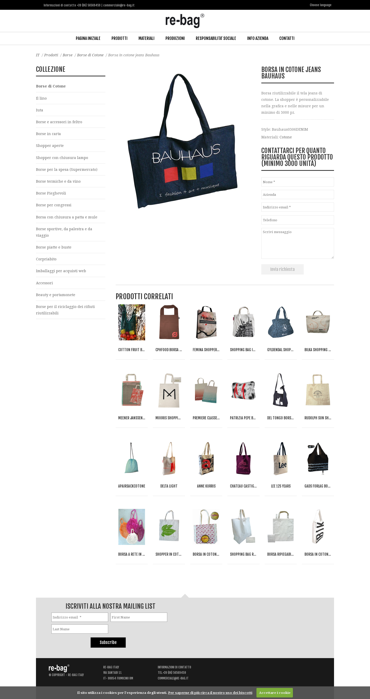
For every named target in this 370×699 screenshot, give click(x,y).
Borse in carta (48, 133)
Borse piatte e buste (53, 247)
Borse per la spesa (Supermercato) (66, 169)
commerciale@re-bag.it (173, 678)
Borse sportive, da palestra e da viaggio (64, 232)
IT (38, 54)
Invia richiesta (282, 269)
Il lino (41, 98)
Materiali (146, 38)
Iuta (39, 110)
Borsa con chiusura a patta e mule (66, 217)
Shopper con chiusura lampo (62, 157)
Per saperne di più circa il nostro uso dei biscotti (210, 692)
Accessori (44, 282)
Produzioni (175, 38)
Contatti (286, 38)
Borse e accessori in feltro (59, 121)
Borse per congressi (53, 204)
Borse (67, 54)
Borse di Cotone (90, 54)
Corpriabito (46, 258)
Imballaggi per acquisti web (61, 270)
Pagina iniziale (88, 38)
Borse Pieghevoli (51, 193)
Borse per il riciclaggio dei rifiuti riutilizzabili (65, 309)
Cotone (286, 137)
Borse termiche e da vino (58, 181)
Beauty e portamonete (55, 294)
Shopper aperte (50, 145)
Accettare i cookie (275, 692)
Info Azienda (257, 38)
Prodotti (119, 38)
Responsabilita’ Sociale (216, 38)
